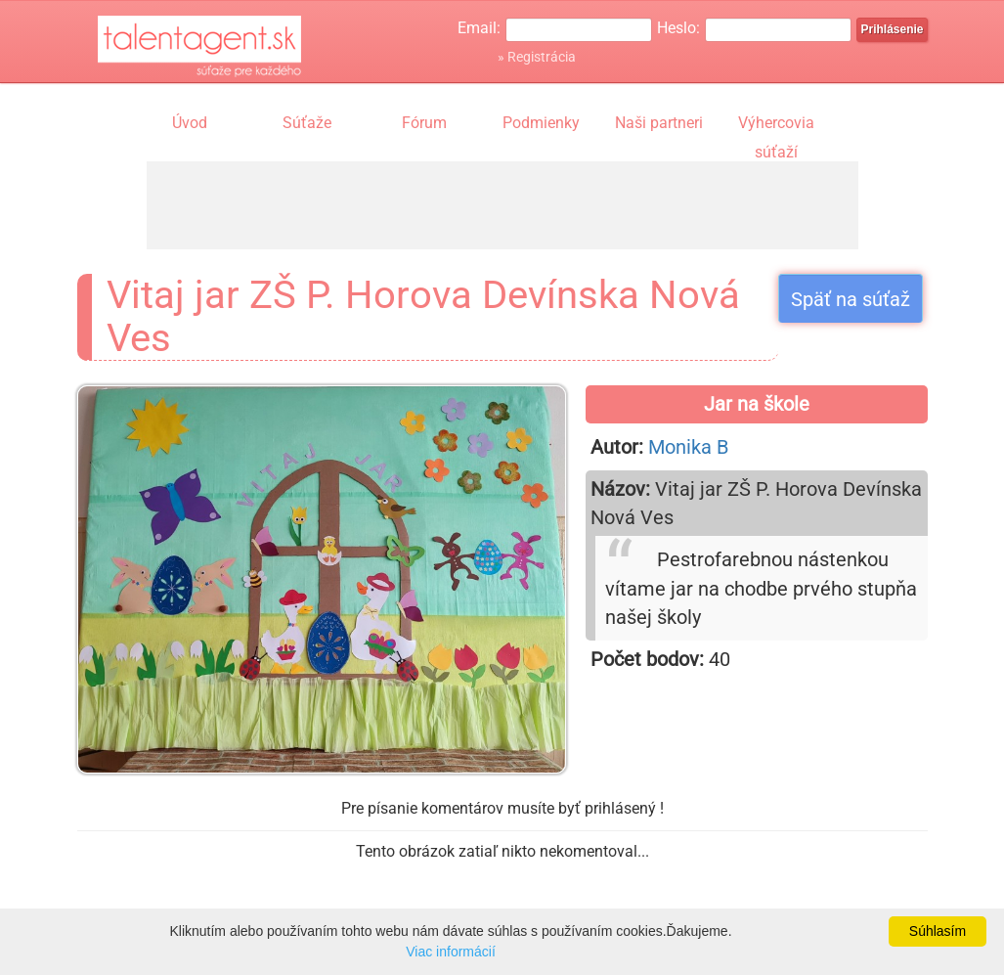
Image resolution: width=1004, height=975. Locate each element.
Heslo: (678, 28)
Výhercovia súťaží (776, 125)
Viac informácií (451, 951)
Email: (479, 28)
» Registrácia (537, 57)
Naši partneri (659, 122)
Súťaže (307, 122)
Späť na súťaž (850, 299)
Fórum (424, 122)
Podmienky (541, 122)
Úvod (189, 122)
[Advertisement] (502, 205)
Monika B (688, 447)
